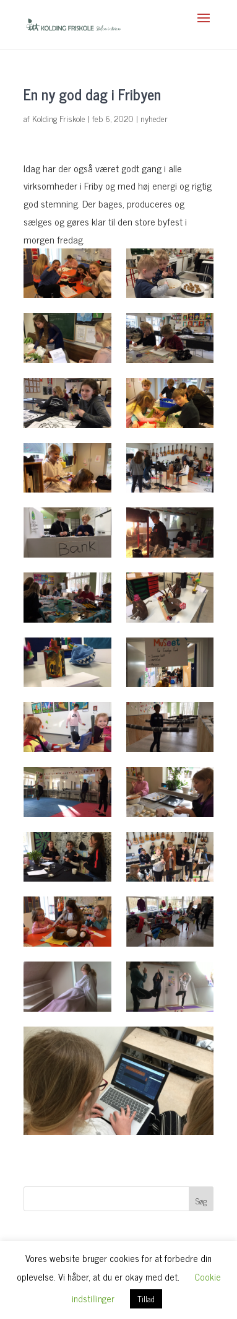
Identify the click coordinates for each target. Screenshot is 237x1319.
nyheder (154, 118)
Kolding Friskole (58, 118)
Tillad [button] (146, 1298)
